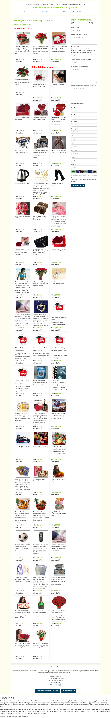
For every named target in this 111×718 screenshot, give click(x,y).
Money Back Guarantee (80, 12)
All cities (35, 12)
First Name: (74, 108)
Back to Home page (68, 690)
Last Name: (74, 115)
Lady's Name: (75, 27)
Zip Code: (74, 150)
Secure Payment (78, 185)
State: (73, 143)
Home (26, 12)
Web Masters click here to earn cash (47, 690)
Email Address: (75, 122)
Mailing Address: (76, 129)
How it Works (46, 12)
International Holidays (61, 12)
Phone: (73, 164)
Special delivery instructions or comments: (83, 85)
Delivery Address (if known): (79, 34)
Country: (73, 157)
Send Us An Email (55, 684)
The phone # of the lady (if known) (81, 59)
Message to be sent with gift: (79, 66)
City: (72, 136)
